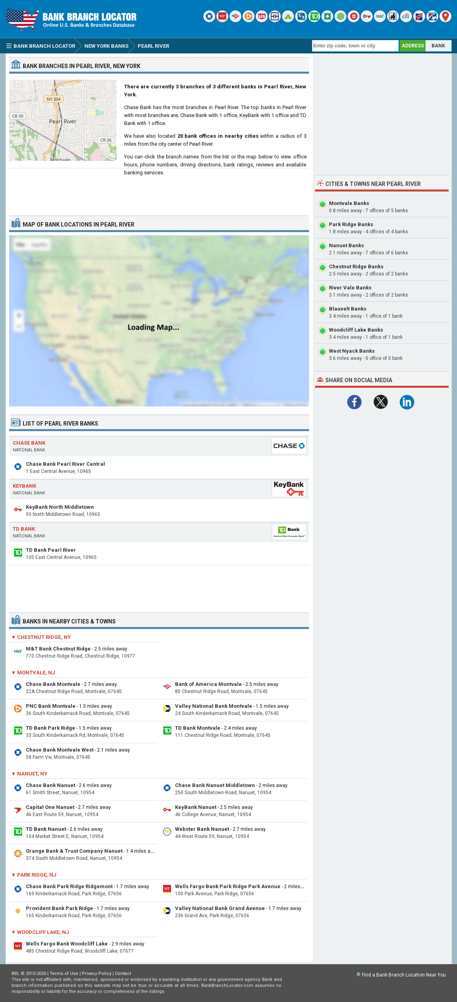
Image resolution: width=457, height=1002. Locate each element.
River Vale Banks (350, 288)
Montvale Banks (349, 203)
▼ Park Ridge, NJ (34, 875)
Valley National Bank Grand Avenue (220, 908)
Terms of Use (64, 973)
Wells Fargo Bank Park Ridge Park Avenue (227, 886)
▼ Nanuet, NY (29, 774)
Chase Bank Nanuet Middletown (215, 785)
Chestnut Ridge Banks (356, 267)
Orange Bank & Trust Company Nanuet (74, 851)
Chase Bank (29, 443)
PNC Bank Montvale (51, 706)
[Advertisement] (159, 189)
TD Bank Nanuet (46, 829)
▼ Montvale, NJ (33, 673)
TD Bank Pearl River (51, 550)
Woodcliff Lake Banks (356, 330)
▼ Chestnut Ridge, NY (41, 637)
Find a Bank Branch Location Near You (404, 975)
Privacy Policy (96, 973)
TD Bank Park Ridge (50, 728)
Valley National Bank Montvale (213, 706)
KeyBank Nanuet (195, 807)
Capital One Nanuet (50, 807)
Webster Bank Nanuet (202, 829)
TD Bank (24, 529)
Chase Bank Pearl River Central (65, 464)
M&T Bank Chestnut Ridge (58, 649)
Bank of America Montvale (208, 684)
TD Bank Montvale (197, 728)
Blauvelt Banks (347, 309)
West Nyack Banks (352, 351)
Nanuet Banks (346, 245)
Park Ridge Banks (351, 224)
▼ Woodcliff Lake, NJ (40, 932)
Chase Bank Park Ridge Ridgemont (69, 886)
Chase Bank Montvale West (59, 750)
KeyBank (24, 486)
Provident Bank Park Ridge (59, 908)
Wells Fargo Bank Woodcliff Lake (67, 944)
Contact (123, 973)
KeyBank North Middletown (60, 507)
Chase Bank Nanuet (50, 785)
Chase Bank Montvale (53, 684)
